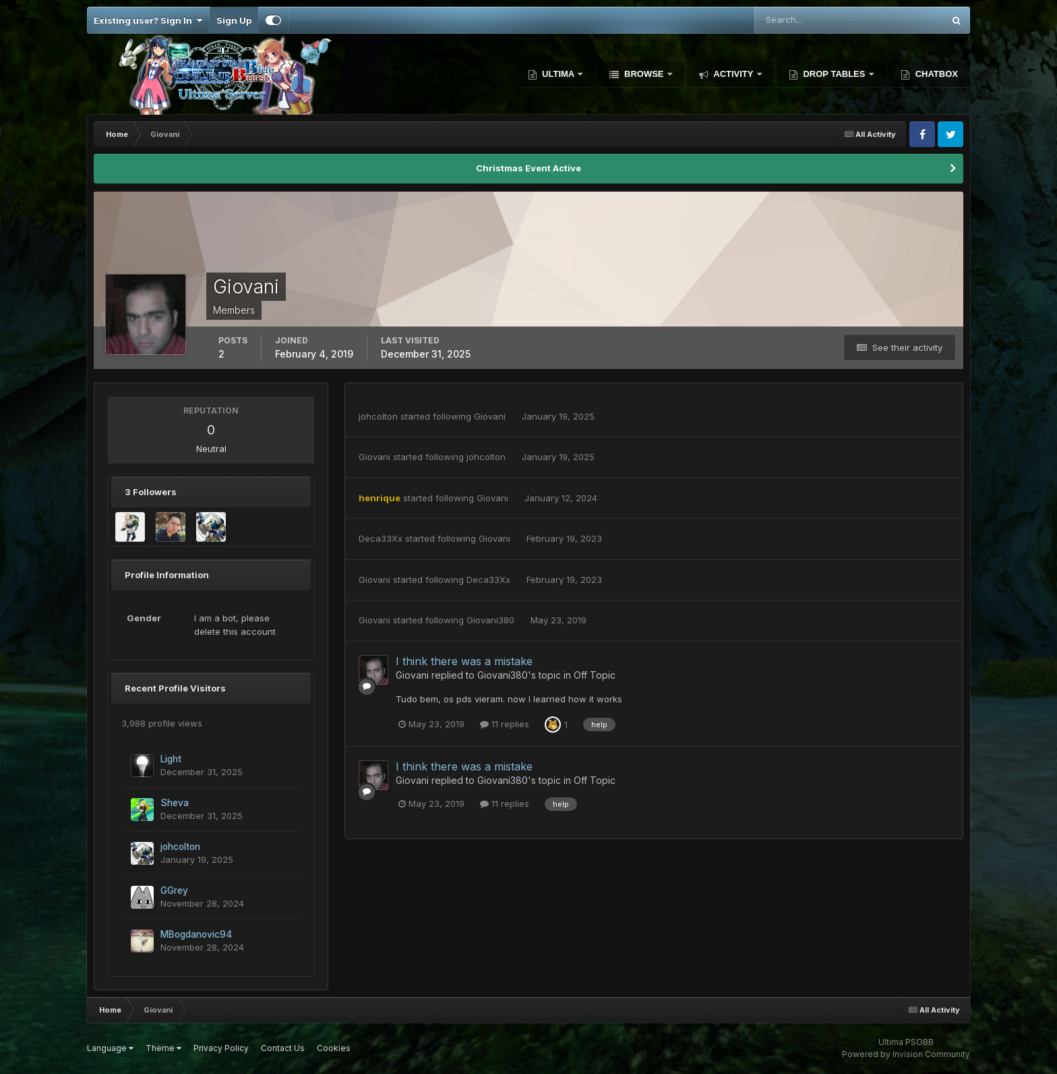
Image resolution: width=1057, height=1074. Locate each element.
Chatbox (935, 74)
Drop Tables (834, 74)
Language (110, 1048)
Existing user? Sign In (148, 20)
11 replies (504, 723)
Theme (163, 1048)
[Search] (805, 20)
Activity (733, 74)
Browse (644, 74)
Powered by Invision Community (906, 1054)
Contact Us (283, 1048)
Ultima (558, 74)
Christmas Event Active (528, 168)
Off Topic (594, 675)
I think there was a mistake (464, 661)
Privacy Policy (221, 1048)
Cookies (334, 1048)
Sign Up (233, 20)
